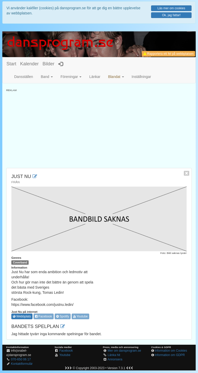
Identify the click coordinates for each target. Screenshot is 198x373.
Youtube (80, 316)
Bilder (48, 63)
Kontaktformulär (22, 364)
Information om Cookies (171, 350)
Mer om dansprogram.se (124, 350)
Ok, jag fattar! (171, 15)
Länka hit (114, 355)
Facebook (43, 316)
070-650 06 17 (21, 359)
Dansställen (23, 77)
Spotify (62, 316)
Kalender (29, 63)
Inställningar (141, 77)
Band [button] (47, 77)
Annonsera (115, 359)
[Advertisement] (99, 128)
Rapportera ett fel (168, 54)
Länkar (94, 77)
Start (11, 63)
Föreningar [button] (71, 77)
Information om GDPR (170, 355)
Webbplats (22, 316)
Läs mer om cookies (171, 8)
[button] (116, 76)
